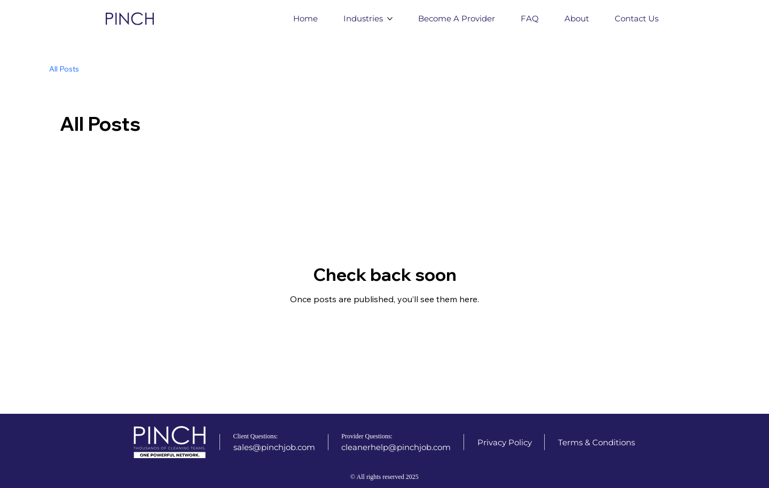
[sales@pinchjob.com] (274, 447)
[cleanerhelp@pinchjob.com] (396, 447)
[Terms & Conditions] (596, 442)
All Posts (64, 69)
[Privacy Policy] (504, 442)
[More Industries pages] (390, 18)
